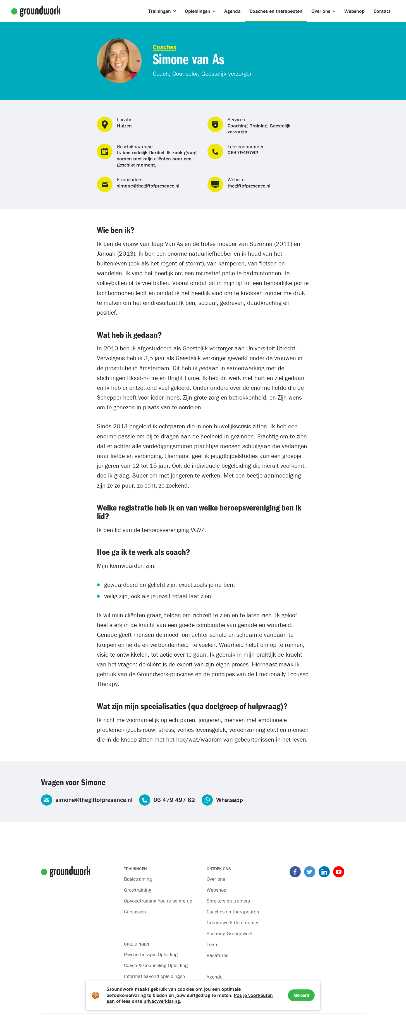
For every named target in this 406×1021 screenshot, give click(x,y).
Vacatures (217, 955)
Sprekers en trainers (228, 900)
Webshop (216, 890)
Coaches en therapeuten (233, 911)
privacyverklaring (162, 1001)
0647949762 (243, 152)
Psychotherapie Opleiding (151, 954)
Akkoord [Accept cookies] (301, 995)
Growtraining (137, 890)
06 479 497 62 (174, 800)
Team (213, 944)
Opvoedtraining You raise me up (158, 900)
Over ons (216, 879)
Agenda (215, 976)
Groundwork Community (232, 922)
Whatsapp (229, 800)
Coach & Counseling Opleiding (156, 965)
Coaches (164, 46)
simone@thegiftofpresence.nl (148, 185)
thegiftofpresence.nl (249, 185)
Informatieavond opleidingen (154, 976)
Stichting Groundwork (230, 933)
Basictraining (138, 879)
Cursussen (135, 911)
